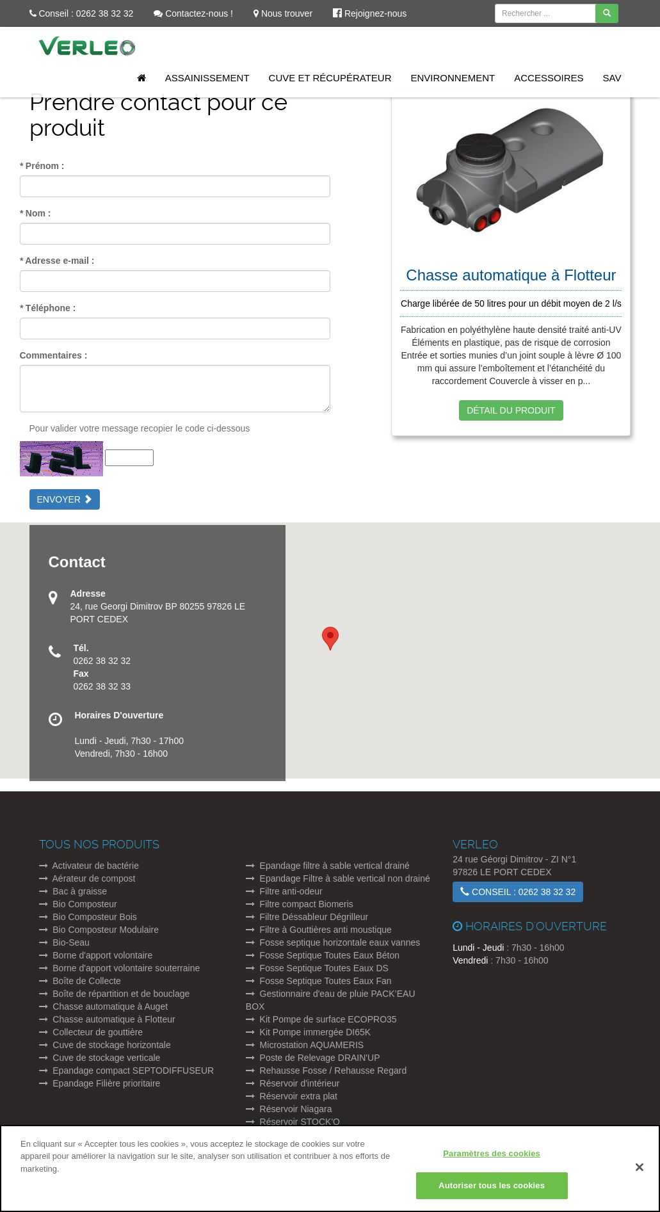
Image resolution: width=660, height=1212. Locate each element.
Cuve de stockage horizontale (105, 1045)
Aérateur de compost (87, 878)
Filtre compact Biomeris (299, 904)
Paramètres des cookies (491, 1158)
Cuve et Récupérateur (330, 77)
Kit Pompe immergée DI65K (308, 1032)
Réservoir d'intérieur (293, 1083)
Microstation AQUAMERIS (305, 1045)
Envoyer (64, 499)
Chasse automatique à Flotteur (107, 1019)
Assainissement (207, 77)
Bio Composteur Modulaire (99, 930)
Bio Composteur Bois (88, 917)
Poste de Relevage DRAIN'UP (313, 1058)
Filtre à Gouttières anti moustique (319, 930)
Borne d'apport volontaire (96, 955)
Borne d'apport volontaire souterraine (119, 968)
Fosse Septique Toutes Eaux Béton (322, 955)
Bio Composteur (78, 904)
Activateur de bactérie (89, 866)
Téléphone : (48, 308)
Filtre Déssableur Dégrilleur (307, 917)
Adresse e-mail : (57, 260)
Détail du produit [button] (511, 410)
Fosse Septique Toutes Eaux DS (317, 968)
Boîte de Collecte (80, 981)
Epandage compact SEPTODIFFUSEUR (126, 1070)
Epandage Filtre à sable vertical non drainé (338, 878)
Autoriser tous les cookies (492, 1191)
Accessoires (548, 77)
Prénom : (42, 166)
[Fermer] (639, 1172)
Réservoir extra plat (291, 1096)
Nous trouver (283, 13)
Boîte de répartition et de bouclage (114, 994)
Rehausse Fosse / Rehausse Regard (326, 1070)
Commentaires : (54, 355)
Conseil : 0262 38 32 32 (81, 13)
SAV (612, 77)
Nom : (35, 213)
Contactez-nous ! (193, 13)
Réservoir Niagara (289, 1109)
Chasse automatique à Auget (103, 1006)
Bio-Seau (64, 942)
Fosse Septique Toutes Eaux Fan (319, 981)
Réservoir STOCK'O (293, 1122)
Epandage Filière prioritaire (100, 1083)
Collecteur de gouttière (91, 1032)
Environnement (453, 77)
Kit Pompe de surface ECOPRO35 (321, 1019)
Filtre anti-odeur (284, 891)
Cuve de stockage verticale (100, 1058)
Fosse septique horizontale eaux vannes (333, 942)
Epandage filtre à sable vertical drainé (328, 866)
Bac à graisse (73, 891)
